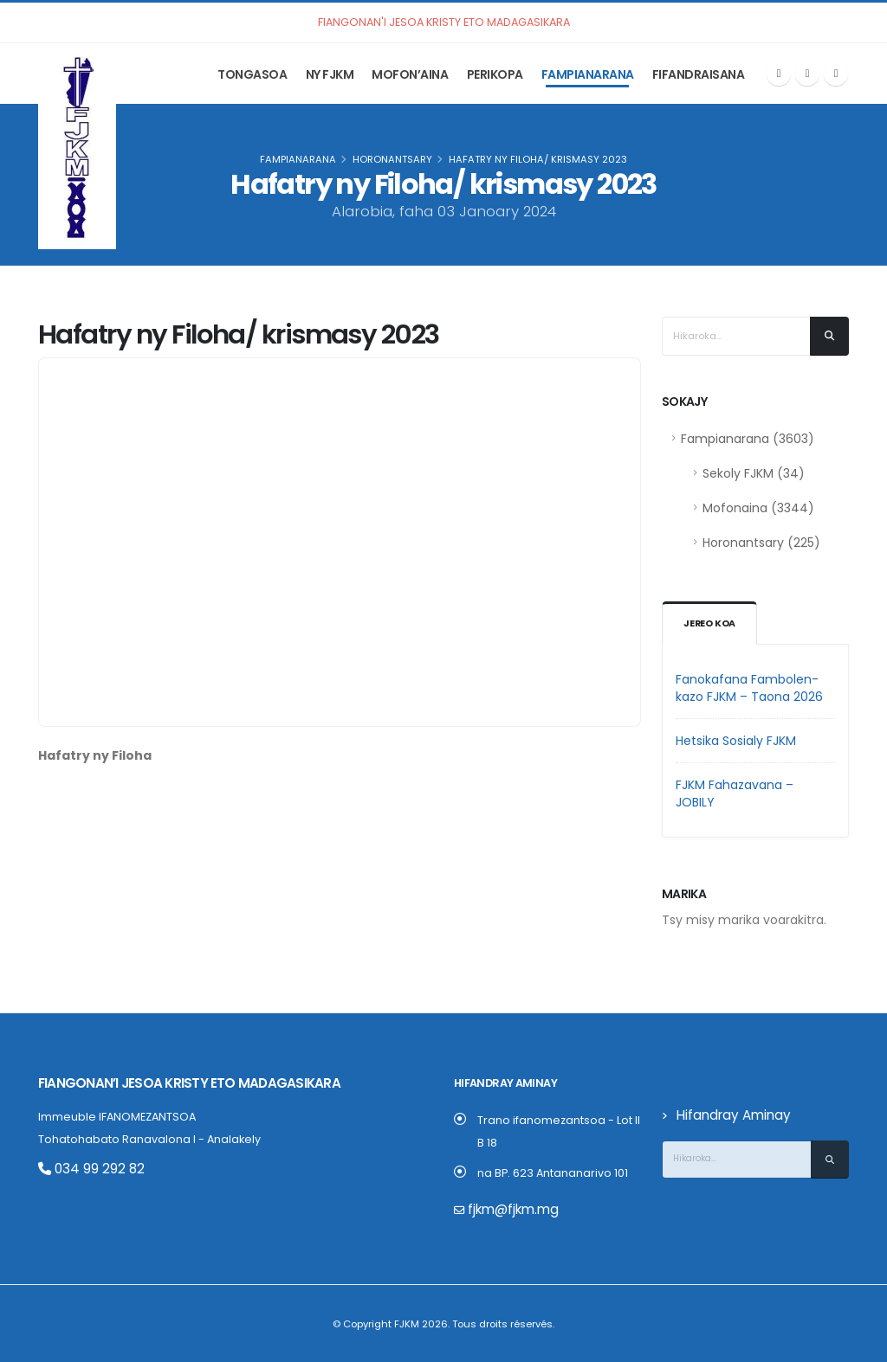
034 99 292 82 (83, 1167)
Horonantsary (392, 159)
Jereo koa (710, 624)
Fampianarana (587, 74)
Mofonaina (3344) (758, 508)
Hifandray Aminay (726, 1115)
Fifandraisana (698, 74)
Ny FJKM (330, 74)
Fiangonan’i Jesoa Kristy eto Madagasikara (166, 1083)
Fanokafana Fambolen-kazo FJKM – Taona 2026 (749, 688)
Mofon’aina (410, 74)
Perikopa (495, 74)
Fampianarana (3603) (747, 438)
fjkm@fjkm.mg (507, 1209)
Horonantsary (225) (761, 542)
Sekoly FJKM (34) (753, 473)
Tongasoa (252, 74)
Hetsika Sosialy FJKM (736, 740)
